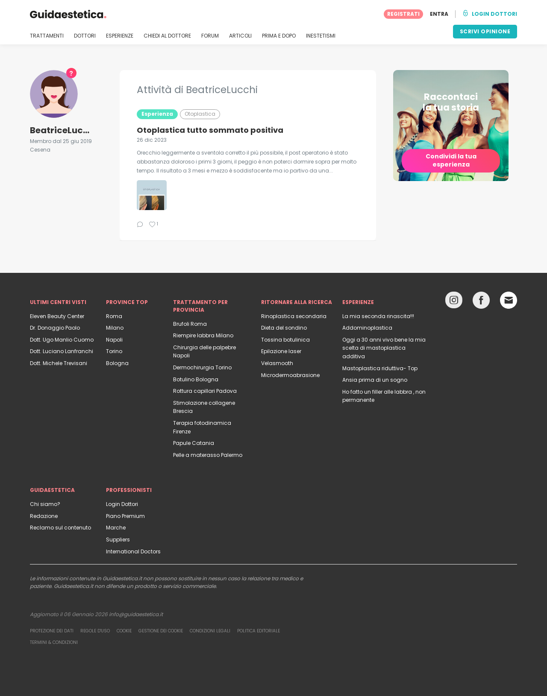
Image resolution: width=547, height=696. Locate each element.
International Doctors (133, 551)
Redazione (44, 516)
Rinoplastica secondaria (293, 316)
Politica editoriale (258, 631)
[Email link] (508, 300)
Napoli (114, 339)
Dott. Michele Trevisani (58, 363)
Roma (114, 316)
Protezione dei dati (52, 631)
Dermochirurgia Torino (202, 367)
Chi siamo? (45, 504)
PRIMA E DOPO (279, 35)
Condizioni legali (210, 631)
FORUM (210, 35)
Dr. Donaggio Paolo (55, 327)
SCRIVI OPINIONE (485, 31)
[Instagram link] (453, 302)
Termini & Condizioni (54, 642)
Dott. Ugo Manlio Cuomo (62, 339)
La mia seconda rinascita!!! (378, 316)
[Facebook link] (481, 302)
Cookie (124, 631)
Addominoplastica (367, 327)
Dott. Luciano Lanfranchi (61, 351)
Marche (116, 527)
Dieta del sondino (284, 327)
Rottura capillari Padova (205, 391)
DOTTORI (85, 35)
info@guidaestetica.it (136, 614)
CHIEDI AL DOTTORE (167, 35)
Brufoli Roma (190, 324)
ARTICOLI (240, 35)
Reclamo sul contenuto (60, 527)
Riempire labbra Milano (203, 335)
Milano (115, 327)
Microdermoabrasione (290, 375)
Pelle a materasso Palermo (207, 455)
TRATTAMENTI (47, 35)
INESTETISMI (320, 35)
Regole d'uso (95, 631)
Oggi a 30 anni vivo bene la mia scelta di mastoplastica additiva (384, 348)
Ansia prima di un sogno (374, 379)
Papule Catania (193, 443)
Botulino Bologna (195, 379)
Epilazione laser (281, 351)
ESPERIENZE (119, 35)
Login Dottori (122, 504)
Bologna (117, 363)
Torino (114, 351)
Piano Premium (125, 516)
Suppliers (118, 539)
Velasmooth (277, 363)
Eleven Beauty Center (57, 316)
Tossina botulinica (285, 339)
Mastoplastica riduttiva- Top (380, 368)
